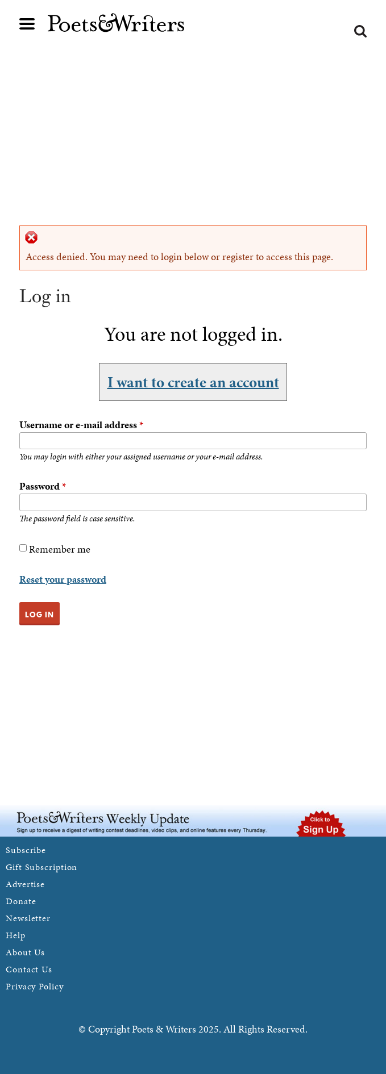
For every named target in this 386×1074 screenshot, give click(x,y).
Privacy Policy (35, 986)
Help (16, 935)
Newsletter (28, 918)
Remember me (59, 549)
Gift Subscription (41, 867)
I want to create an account (193, 381)
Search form (360, 31)
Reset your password (62, 579)
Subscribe (26, 849)
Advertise (25, 884)
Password (42, 486)
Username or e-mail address (81, 424)
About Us (25, 952)
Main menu (27, 24)
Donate (21, 901)
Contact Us (29, 969)
